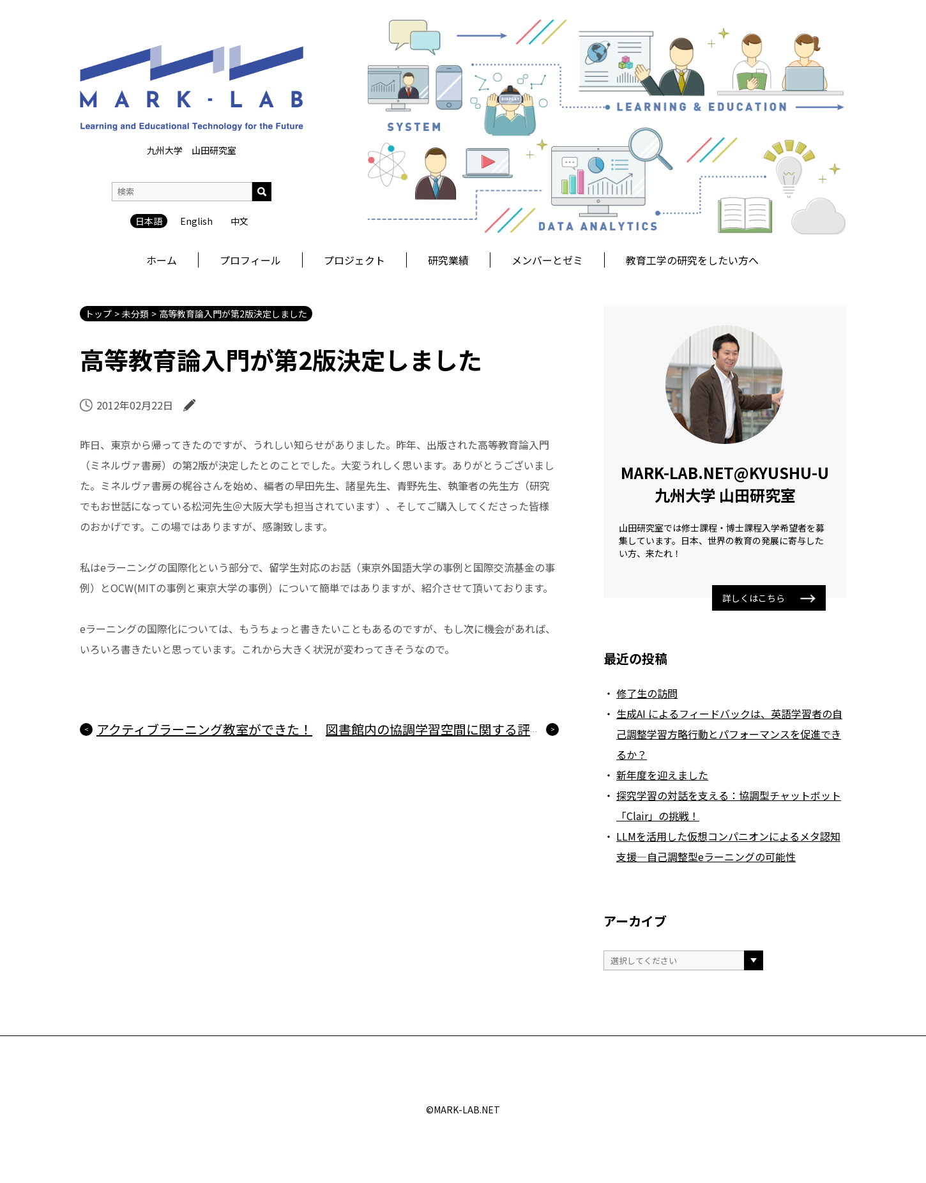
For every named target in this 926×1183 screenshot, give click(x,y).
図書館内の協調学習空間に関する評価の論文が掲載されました (504, 729)
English (196, 145)
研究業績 (448, 260)
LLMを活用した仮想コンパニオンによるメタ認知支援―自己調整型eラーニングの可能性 (728, 846)
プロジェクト (354, 260)
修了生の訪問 (647, 693)
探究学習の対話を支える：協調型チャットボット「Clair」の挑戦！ (728, 805)
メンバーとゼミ (547, 260)
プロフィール (250, 260)
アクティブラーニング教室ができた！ (204, 729)
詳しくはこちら (769, 598)
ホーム (161, 260)
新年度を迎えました (662, 774)
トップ (98, 313)
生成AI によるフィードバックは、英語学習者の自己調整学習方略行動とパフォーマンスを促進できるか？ (729, 734)
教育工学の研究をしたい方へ (692, 260)
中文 (239, 145)
